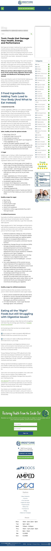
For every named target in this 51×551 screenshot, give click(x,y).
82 (48, 64)
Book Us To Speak (25, 526)
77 (48, 80)
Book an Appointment (27, 9)
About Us (25, 520)
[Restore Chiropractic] (25, 4)
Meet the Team (43, 181)
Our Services (25, 514)
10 (48, 71)
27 (48, 143)
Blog (4, 27)
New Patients (43, 177)
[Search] (14, 34)
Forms (42, 174)
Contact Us (25, 522)
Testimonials (45, 185)
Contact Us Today (25, 467)
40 (48, 108)
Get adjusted (5, 394)
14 (48, 77)
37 (48, 119)
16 (48, 154)
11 (48, 73)
